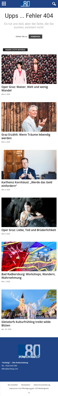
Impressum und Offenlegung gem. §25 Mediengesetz (29, 388)
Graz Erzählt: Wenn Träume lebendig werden (25, 136)
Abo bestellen (13, 385)
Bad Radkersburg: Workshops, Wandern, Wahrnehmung (28, 276)
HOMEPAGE (35, 36)
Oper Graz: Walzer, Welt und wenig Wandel (24, 88)
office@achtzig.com (9, 369)
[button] (53, 4)
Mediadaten (25, 385)
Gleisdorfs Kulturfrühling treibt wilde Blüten (26, 323)
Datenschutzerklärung (42, 385)
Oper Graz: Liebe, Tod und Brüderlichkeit (28, 230)
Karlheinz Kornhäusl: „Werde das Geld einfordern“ (26, 184)
